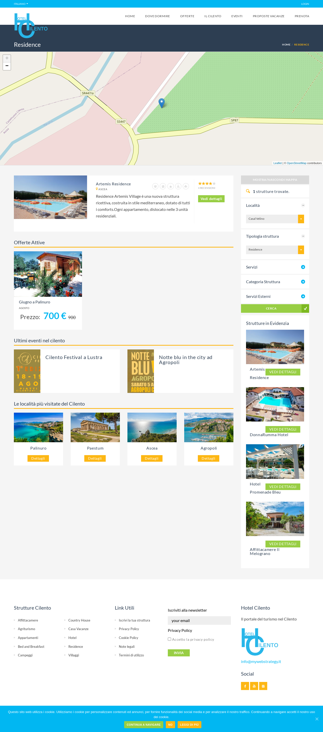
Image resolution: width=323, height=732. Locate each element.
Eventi (237, 16)
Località (253, 205)
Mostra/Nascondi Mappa (275, 180)
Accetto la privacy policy (191, 639)
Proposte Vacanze (269, 16)
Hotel (72, 638)
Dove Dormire (157, 16)
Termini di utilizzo (131, 655)
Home (130, 16)
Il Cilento (212, 16)
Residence (75, 647)
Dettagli (38, 458)
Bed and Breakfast (31, 647)
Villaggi (73, 655)
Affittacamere (28, 620)
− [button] (7, 66)
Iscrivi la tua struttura (134, 620)
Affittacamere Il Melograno (264, 551)
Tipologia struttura (262, 236)
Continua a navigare (143, 724)
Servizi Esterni (258, 296)
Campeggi (25, 655)
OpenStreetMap (297, 163)
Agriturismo (26, 629)
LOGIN (305, 3)
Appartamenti (28, 638)
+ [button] (7, 58)
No (170, 724)
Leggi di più (189, 724)
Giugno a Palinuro (34, 302)
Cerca (271, 308)
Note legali (126, 647)
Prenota (302, 16)
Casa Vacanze (78, 629)
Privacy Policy (129, 629)
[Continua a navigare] (316, 718)
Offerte (187, 16)
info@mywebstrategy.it (261, 661)
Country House (79, 620)
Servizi (251, 266)
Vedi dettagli (211, 198)
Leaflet (278, 163)
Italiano (19, 3)
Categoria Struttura (263, 281)
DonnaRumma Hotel (269, 434)
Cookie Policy (128, 638)
